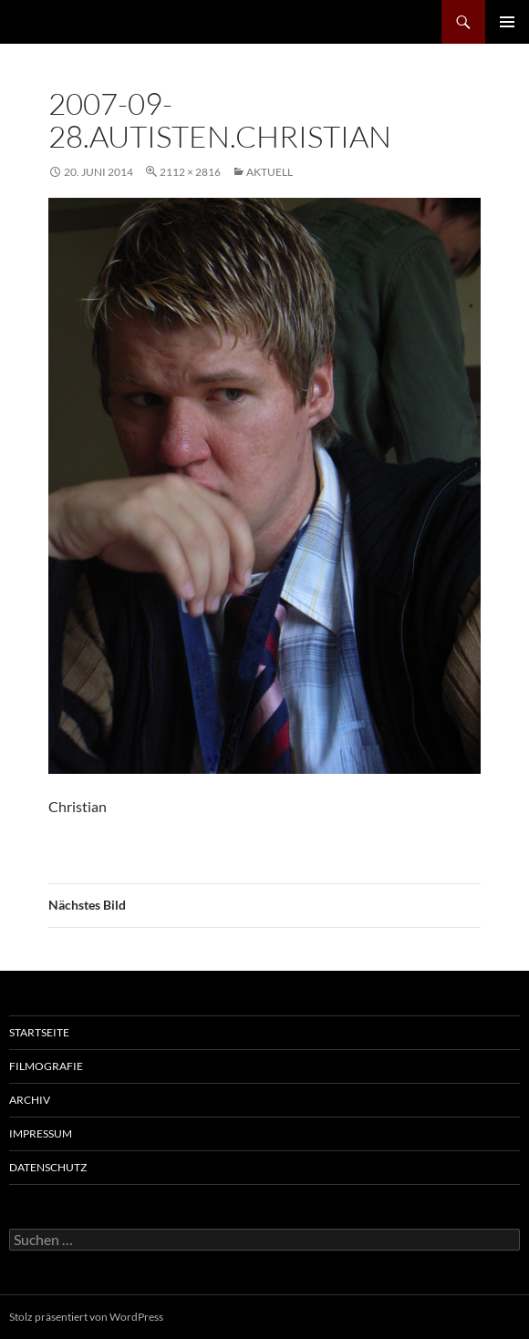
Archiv (29, 1100)
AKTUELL (269, 172)
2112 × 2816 (190, 172)
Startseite (39, 1032)
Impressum (40, 1133)
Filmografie (46, 1066)
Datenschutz (48, 1167)
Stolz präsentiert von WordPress (86, 1317)
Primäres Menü (507, 22)
